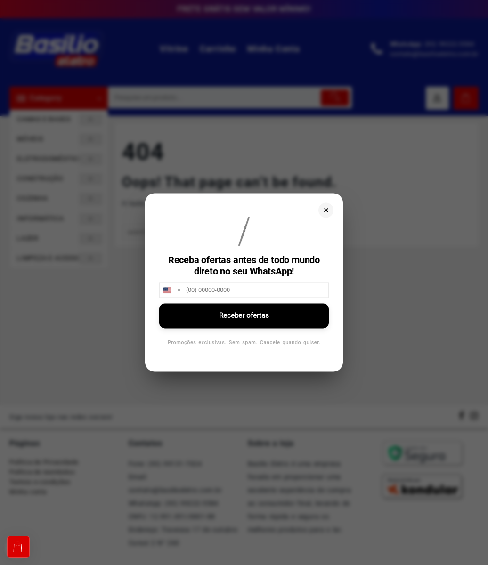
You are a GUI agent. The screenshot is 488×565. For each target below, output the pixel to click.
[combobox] (171, 290)
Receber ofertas (244, 315)
